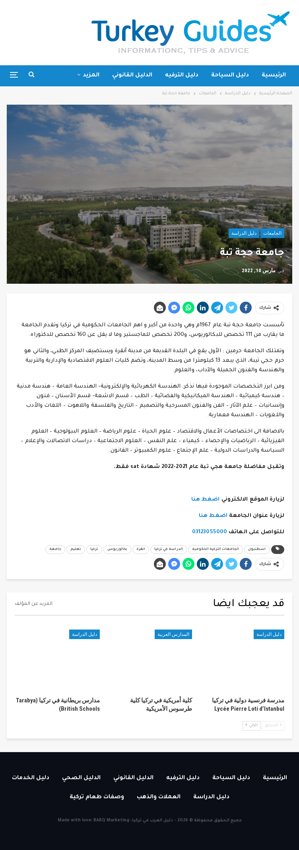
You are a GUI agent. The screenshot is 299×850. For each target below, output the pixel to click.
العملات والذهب (159, 797)
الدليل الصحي (81, 778)
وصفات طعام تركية (97, 797)
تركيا (94, 550)
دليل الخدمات (30, 778)
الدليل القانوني (132, 75)
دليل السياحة (230, 75)
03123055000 (209, 532)
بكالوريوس (117, 550)
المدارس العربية (173, 634)
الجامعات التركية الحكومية (215, 550)
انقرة (140, 550)
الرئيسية (274, 75)
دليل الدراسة (243, 233)
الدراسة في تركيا (168, 550)
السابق (273, 725)
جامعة (55, 550)
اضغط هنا (205, 500)
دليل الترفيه (181, 75)
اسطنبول (257, 550)
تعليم (75, 550)
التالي (251, 725)
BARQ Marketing (111, 820)
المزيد (91, 75)
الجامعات (272, 233)
